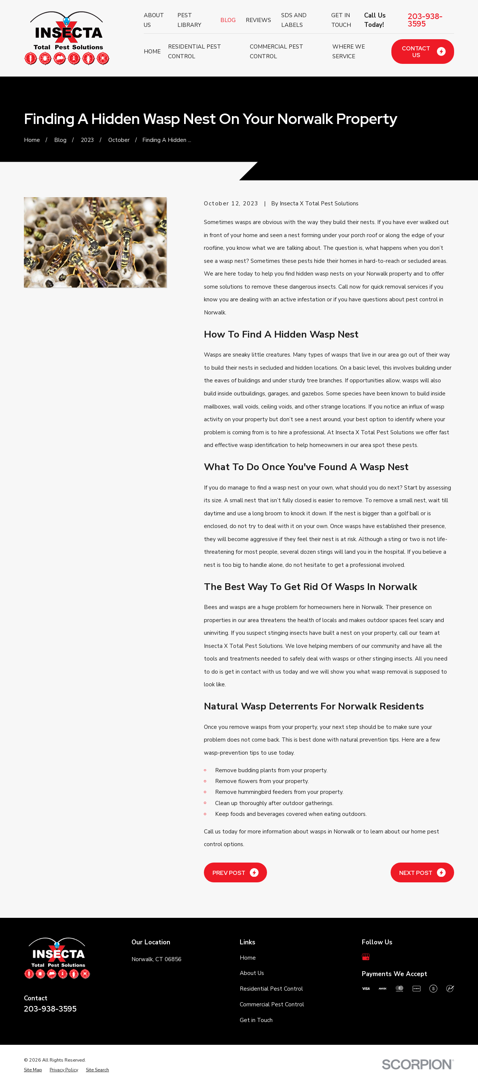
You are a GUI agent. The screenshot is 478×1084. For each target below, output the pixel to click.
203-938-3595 (425, 20)
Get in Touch (256, 1020)
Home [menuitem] (152, 51)
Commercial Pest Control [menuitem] (276, 51)
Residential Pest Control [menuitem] (194, 51)
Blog (228, 20)
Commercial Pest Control (272, 1004)
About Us (252, 973)
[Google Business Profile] (366, 957)
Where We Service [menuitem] (348, 51)
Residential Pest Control (271, 989)
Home (248, 958)
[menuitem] (33, 1070)
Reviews (258, 20)
